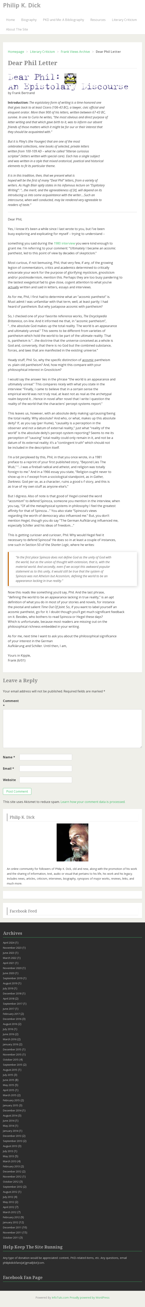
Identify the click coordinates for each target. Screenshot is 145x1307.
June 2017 (8, 1008)
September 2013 (12, 1141)
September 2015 (12, 1064)
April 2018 (8, 998)
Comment (11, 703)
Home (10, 20)
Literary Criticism (124, 20)
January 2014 (10, 1131)
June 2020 (8, 973)
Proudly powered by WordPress (90, 1297)
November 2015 (12, 1054)
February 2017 (11, 1014)
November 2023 (12, 947)
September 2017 (12, 1003)
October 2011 (11, 1237)
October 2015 (11, 1059)
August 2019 (10, 983)
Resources (98, 20)
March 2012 (9, 1212)
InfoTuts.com (60, 1297)
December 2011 (12, 1227)
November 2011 (12, 1232)
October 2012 (11, 1181)
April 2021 (8, 963)
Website (9, 780)
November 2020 (12, 968)
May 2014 (8, 1125)
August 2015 (10, 1069)
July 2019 (8, 988)
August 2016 (10, 1024)
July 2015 (8, 1075)
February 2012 (11, 1217)
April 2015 (8, 1090)
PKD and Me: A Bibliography (63, 20)
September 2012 (12, 1186)
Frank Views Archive (75, 51)
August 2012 (10, 1192)
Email (8, 768)
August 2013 (10, 1146)
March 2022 (9, 958)
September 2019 (12, 978)
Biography (29, 20)
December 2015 (12, 1049)
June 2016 (8, 1034)
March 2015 (9, 1095)
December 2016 (12, 1019)
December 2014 (12, 1110)
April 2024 (8, 942)
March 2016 (9, 1039)
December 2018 (12, 993)
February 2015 (11, 1100)
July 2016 (8, 1029)
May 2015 (8, 1085)
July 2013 (8, 1151)
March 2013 (9, 1161)
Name (9, 757)
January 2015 (10, 1105)
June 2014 (8, 1120)
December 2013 (12, 1136)
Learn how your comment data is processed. (93, 802)
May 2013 (8, 1156)
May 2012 (8, 1202)
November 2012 (12, 1176)
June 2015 (8, 1080)
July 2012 (8, 1197)
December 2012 (12, 1171)
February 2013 (11, 1166)
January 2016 (10, 1044)
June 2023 (8, 953)
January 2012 (10, 1222)
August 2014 (10, 1115)
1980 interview (64, 243)
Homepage (16, 51)
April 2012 (8, 1207)
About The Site (17, 29)
